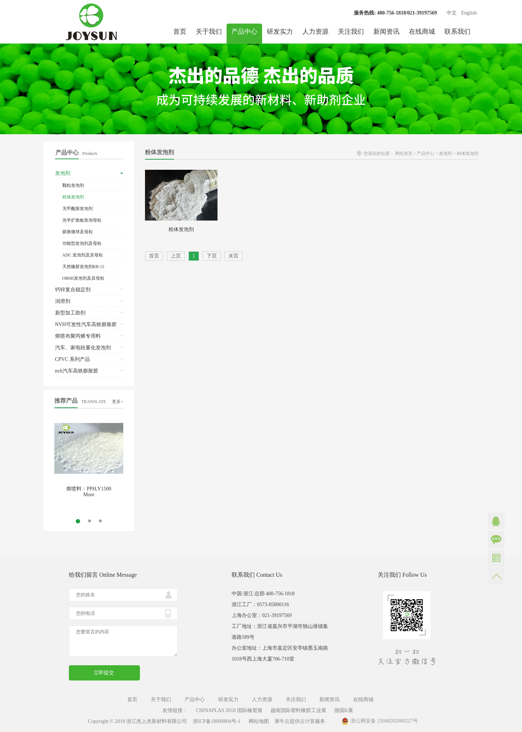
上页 (176, 256)
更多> (117, 401)
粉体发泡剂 (467, 153)
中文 (452, 13)
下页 (212, 256)
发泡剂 (445, 153)
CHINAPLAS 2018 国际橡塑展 (229, 710)
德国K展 (343, 710)
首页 (179, 31)
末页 (233, 256)
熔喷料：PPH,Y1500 (88, 489)
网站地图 (257, 721)
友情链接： (175, 710)
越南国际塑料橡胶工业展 (298, 710)
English (469, 13)
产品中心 (425, 153)
